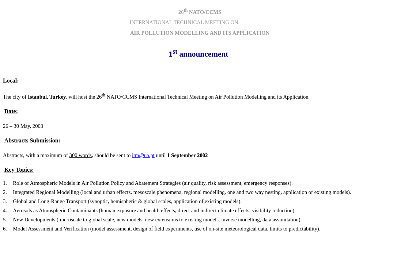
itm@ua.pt (143, 155)
